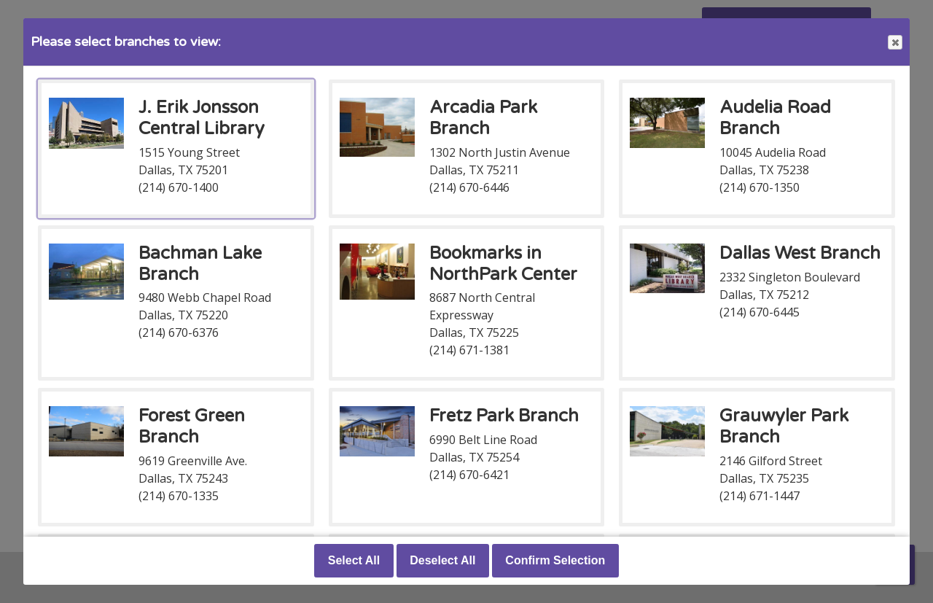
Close (894, 42)
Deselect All (442, 560)
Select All (354, 560)
